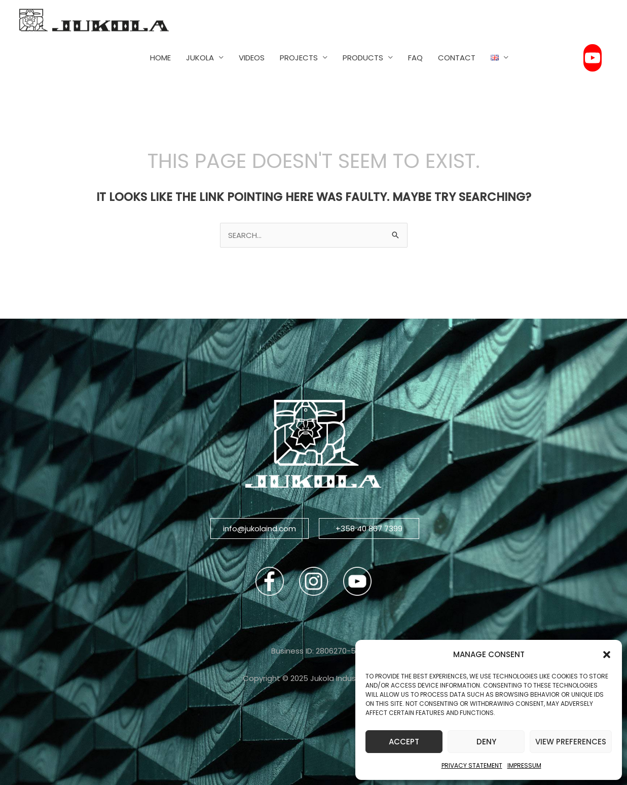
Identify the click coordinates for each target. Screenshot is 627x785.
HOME (160, 57)
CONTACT (456, 57)
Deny (486, 741)
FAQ (415, 57)
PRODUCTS (363, 57)
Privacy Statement (471, 765)
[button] (607, 655)
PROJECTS (299, 57)
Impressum (524, 765)
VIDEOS (252, 57)
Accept (404, 741)
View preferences (570, 741)
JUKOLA (200, 57)
